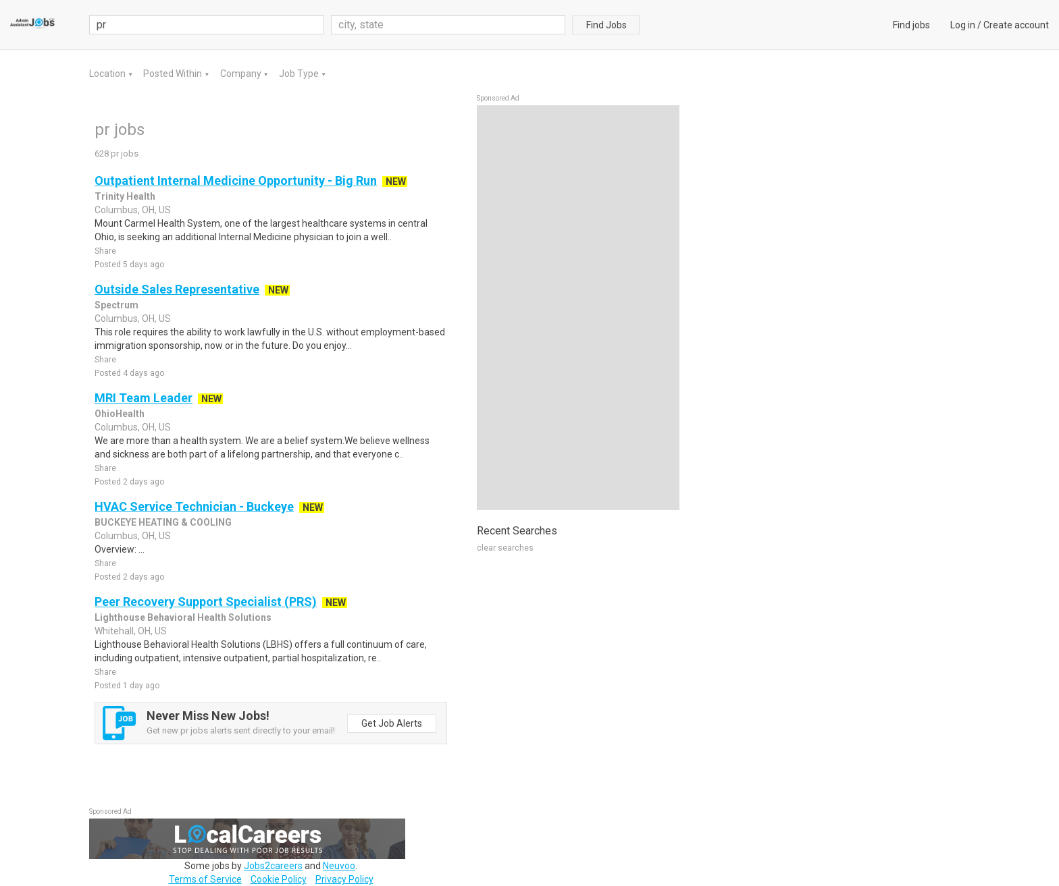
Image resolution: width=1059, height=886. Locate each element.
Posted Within (173, 73)
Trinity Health (125, 196)
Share (105, 251)
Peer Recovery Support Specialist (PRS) (206, 601)
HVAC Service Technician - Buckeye (194, 506)
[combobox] (448, 24)
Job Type (300, 73)
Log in (962, 25)
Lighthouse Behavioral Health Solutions (183, 617)
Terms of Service (205, 879)
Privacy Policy (344, 879)
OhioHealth (120, 413)
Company (241, 73)
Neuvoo (339, 865)
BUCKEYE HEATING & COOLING (163, 522)
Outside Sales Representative (177, 289)
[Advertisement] (578, 307)
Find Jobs (606, 25)
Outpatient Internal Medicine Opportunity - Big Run (236, 180)
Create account (1016, 25)
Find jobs (911, 25)
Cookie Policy (279, 879)
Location (108, 73)
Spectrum (116, 305)
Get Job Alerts (391, 723)
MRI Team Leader (143, 398)
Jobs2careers (273, 865)
